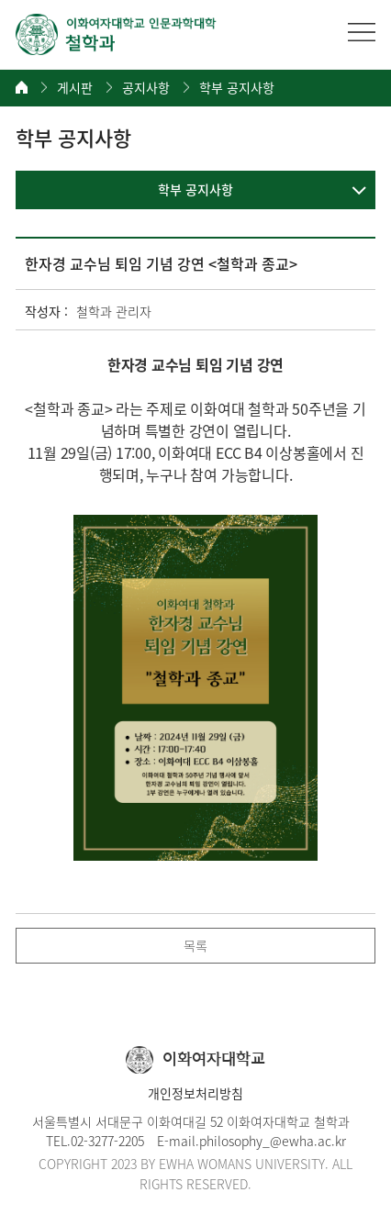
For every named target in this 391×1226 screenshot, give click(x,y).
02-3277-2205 (107, 1140)
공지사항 (146, 87)
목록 (195, 945)
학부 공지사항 (236, 87)
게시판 (75, 87)
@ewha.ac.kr (308, 1140)
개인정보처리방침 (195, 1093)
